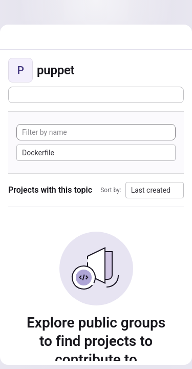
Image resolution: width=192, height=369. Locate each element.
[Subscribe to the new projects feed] (96, 95)
